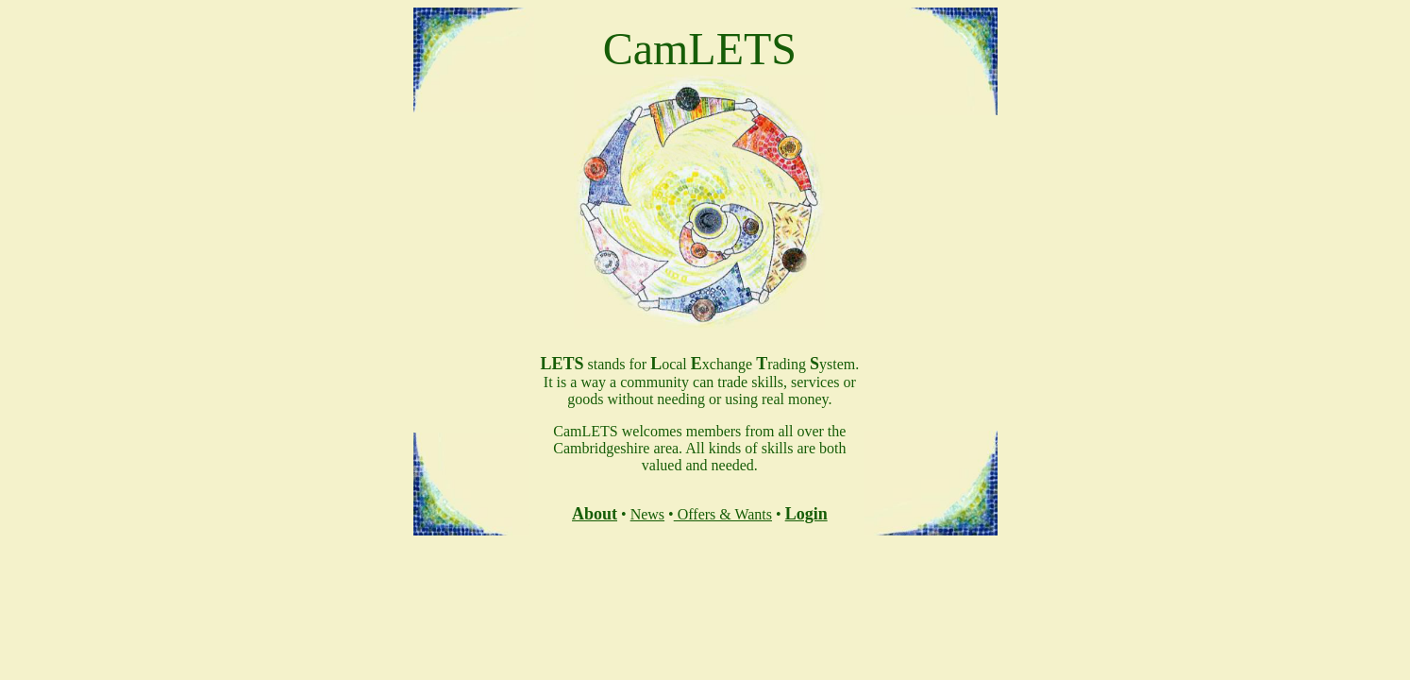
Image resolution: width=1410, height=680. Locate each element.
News (647, 514)
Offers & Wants (723, 514)
